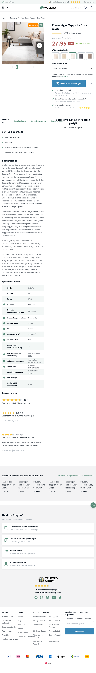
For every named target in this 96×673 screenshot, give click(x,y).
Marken (20, 628)
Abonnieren (79, 631)
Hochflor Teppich (39, 616)
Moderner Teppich (40, 631)
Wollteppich (53, 616)
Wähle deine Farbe (60, 50)
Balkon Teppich (54, 641)
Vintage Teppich (39, 620)
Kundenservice (89, 2)
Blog (19, 620)
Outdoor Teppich (55, 635)
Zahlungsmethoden (9, 627)
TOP (93, 505)
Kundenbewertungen (10, 639)
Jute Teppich (38, 624)
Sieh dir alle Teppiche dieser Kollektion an (75, 475)
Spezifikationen (38, 121)
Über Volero (22, 624)
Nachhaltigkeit (23, 632)
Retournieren (7, 631)
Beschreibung (20, 121)
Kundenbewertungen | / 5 (48, 584)
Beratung (21, 616)
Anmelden (6, 635)
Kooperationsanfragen (26, 636)
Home (4, 18)
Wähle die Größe (59, 63)
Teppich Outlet (54, 631)
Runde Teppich (54, 620)
